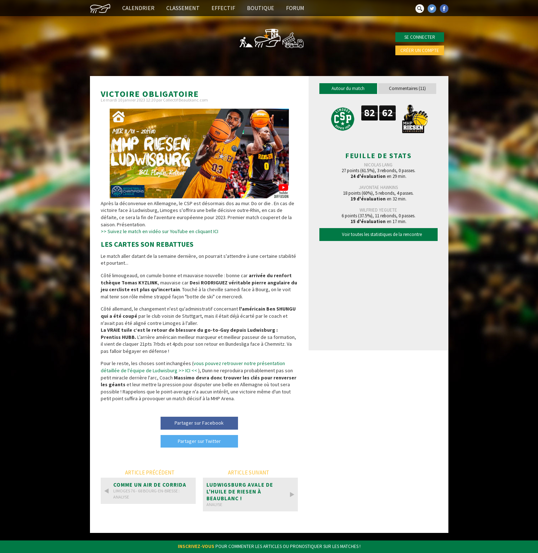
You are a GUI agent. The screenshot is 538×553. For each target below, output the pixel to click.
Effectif (223, 7)
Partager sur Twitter (199, 441)
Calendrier (138, 7)
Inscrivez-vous (196, 546)
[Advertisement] (378, 294)
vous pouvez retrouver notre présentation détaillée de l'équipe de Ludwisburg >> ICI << (193, 367)
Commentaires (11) (407, 88)
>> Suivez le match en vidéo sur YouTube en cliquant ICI (159, 231)
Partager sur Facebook (199, 423)
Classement (183, 7)
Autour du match (348, 88)
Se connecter (419, 37)
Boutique (260, 7)
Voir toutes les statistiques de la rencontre (382, 234)
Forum (295, 7)
